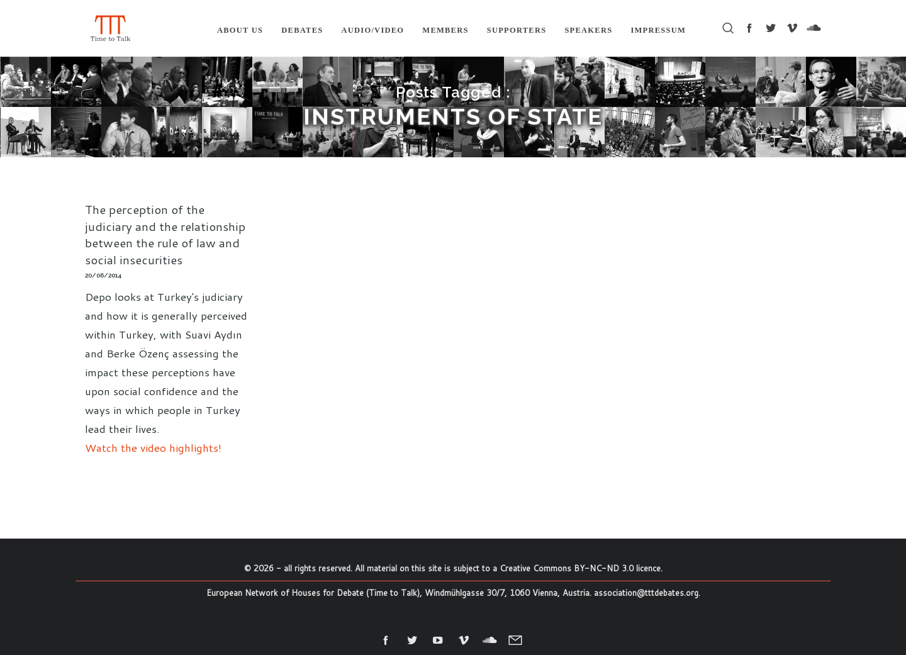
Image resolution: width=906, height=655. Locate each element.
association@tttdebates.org (646, 592)
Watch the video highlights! (153, 447)
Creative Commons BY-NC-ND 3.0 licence (580, 568)
